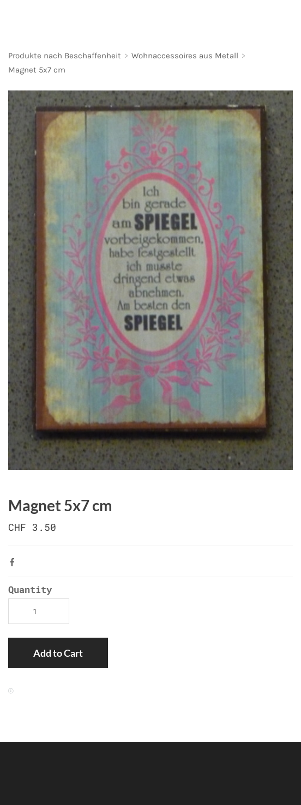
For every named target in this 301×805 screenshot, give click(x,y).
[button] (58, 653)
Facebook (14, 561)
